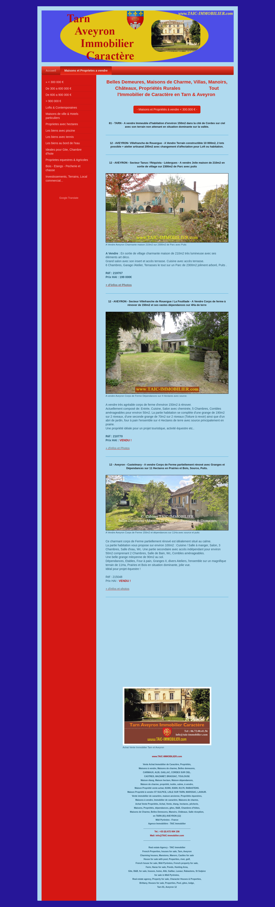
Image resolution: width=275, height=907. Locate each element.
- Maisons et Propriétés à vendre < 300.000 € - (167, 109)
